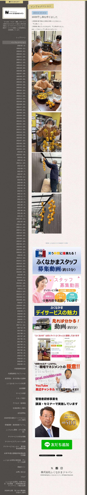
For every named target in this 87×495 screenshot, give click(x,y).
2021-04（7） (21, 216)
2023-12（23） (21, 127)
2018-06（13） (21, 305)
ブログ (23, 477)
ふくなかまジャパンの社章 (16, 383)
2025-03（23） (21, 85)
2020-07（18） (21, 241)
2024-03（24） (21, 118)
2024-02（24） (21, 121)
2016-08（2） (21, 364)
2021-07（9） (21, 207)
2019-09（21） (21, 266)
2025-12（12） (21, 59)
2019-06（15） (21, 272)
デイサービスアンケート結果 (15, 441)
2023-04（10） (21, 149)
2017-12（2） (21, 322)
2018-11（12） (21, 291)
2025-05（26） (21, 79)
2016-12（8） (21, 356)
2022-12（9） (21, 160)
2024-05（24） (21, 113)
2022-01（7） (21, 191)
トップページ (21, 37)
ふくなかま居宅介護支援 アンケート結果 (14, 461)
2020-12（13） (21, 227)
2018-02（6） (21, 316)
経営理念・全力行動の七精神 (15, 378)
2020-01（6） (21, 255)
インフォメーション (18, 42)
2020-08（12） (21, 238)
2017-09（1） (21, 330)
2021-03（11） (21, 219)
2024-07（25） (21, 107)
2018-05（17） (21, 308)
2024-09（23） (21, 101)
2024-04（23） (21, 115)
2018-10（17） (21, 294)
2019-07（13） (21, 269)
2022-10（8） (21, 166)
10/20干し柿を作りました (45, 17)
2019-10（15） (21, 263)
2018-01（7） (21, 319)
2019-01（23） (21, 286)
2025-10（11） (21, 65)
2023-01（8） (21, 157)
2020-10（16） (21, 233)
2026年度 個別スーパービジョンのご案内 (15, 419)
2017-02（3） (21, 350)
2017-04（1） (21, 344)
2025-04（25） (21, 82)
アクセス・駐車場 (19, 403)
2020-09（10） (21, 235)
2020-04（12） (21, 249)
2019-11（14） (21, 261)
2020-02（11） (21, 252)
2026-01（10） (21, 57)
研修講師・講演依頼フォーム (15, 425)
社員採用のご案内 (19, 408)
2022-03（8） (21, 185)
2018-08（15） (21, 300)
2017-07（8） (21, 336)
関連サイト (22, 467)
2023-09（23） (21, 135)
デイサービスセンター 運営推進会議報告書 (14, 447)
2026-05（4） (21, 45)
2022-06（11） (21, 177)
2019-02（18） (21, 283)
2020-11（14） (21, 230)
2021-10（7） (21, 199)
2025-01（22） (21, 90)
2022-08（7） (21, 171)
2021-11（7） (21, 196)
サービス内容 (21, 393)
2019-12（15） (21, 258)
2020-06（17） (21, 244)
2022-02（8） (21, 188)
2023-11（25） (21, 129)
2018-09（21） (21, 297)
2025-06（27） (21, 76)
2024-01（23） (21, 124)
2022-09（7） (21, 168)
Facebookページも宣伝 (63, 243)
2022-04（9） (21, 182)
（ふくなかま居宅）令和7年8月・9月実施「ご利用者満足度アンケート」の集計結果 (15, 483)
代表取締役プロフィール (17, 373)
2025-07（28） (21, 73)
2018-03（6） (21, 314)
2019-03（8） (21, 280)
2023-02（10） (21, 154)
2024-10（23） (21, 99)
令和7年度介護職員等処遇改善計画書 (15, 454)
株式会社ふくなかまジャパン (57, 472)
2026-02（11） (21, 54)
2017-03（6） (21, 347)
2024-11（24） (21, 96)
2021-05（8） (21, 213)
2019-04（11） (21, 277)
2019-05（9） (21, 275)
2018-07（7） (21, 302)
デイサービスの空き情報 (17, 436)
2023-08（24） (21, 138)
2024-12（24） (21, 93)
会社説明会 (22, 413)
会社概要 (22, 388)
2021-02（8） (21, 221)
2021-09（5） (21, 202)
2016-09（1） (21, 361)
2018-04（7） (21, 311)
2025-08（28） (21, 71)
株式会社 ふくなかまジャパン (52, 243)
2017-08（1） (21, 333)
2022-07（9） (21, 174)
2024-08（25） (21, 104)
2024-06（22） (21, 110)
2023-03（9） (21, 152)
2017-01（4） (21, 353)
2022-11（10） (21, 163)
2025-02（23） (21, 87)
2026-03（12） (21, 51)
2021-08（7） (21, 205)
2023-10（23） (21, 132)
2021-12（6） (21, 194)
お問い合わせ (21, 472)
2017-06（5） (21, 339)
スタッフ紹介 (21, 398)
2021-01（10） (21, 224)
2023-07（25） (21, 140)
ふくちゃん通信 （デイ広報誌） (16, 431)
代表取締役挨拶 (20, 368)
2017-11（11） (21, 325)
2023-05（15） (21, 146)
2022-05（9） (21, 180)
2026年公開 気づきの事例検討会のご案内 (15, 491)
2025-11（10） (21, 62)
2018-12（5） (21, 288)
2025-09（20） (21, 68)
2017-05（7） (21, 342)
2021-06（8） (21, 210)
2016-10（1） (21, 358)
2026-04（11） (21, 48)
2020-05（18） (21, 247)
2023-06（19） (21, 143)
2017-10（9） (21, 328)
